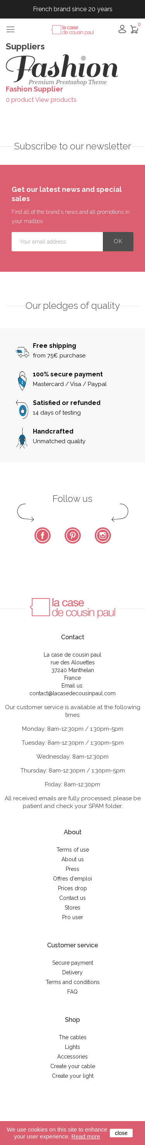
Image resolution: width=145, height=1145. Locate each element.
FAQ (72, 992)
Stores (72, 907)
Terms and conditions (73, 982)
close (121, 1133)
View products (56, 99)
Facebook (42, 535)
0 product (20, 99)
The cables (73, 1037)
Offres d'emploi (72, 879)
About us (72, 859)
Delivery (72, 972)
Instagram (103, 535)
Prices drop (72, 888)
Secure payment (72, 963)
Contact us (72, 898)
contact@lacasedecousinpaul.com (72, 693)
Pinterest (73, 535)
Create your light (73, 1076)
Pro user (72, 917)
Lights (72, 1047)
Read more (86, 1136)
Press (72, 869)
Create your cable (72, 1066)
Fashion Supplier (34, 89)
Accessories (72, 1057)
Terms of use (72, 850)
